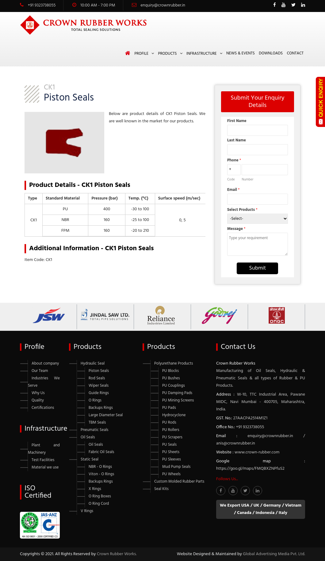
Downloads (271, 53)
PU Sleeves (171, 459)
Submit (257, 268)
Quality (38, 400)
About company (45, 363)
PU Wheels (171, 474)
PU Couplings (173, 385)
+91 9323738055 (41, 5)
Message (236, 229)
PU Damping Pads (177, 393)
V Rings (87, 511)
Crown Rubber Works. (117, 554)
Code (231, 179)
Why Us (38, 393)
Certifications (43, 408)
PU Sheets (170, 452)
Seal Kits (161, 489)
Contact (295, 53)
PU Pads (169, 408)
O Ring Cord (99, 503)
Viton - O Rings (101, 474)
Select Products (242, 210)
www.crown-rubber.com (257, 452)
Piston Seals (99, 371)
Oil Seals (88, 437)
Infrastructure (201, 53)
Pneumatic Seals (94, 430)
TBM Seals (97, 422)
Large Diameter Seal (106, 415)
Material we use (45, 467)
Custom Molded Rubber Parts (179, 481)
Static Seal (89, 459)
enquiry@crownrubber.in (163, 5)
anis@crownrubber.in (235, 443)
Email (233, 190)
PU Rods (169, 422)
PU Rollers (170, 430)
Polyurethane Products (173, 363)
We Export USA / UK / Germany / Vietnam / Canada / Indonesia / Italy (260, 509)
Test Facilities (43, 460)
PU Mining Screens (178, 400)
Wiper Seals (99, 385)
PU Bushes (171, 378)
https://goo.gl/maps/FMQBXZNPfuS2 (250, 468)
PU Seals (169, 444)
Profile (141, 53)
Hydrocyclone (173, 415)
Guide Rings (99, 393)
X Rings (95, 489)
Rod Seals (97, 378)
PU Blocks (170, 371)
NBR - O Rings (100, 467)
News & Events (240, 53)
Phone (234, 160)
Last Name (236, 140)
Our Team (40, 371)
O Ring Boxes (100, 496)
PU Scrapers (172, 437)
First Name (237, 121)
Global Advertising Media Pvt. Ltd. (274, 554)
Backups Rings (101, 408)
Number (247, 179)
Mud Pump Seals (176, 467)
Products (167, 53)
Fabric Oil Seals (101, 452)
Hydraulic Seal (93, 363)
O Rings (95, 400)
